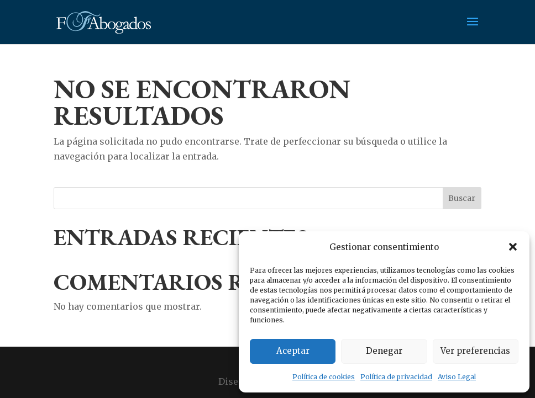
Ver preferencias (475, 351)
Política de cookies (323, 377)
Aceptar (293, 351)
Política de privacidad (396, 377)
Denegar (384, 351)
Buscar (461, 198)
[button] (512, 246)
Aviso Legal (457, 377)
